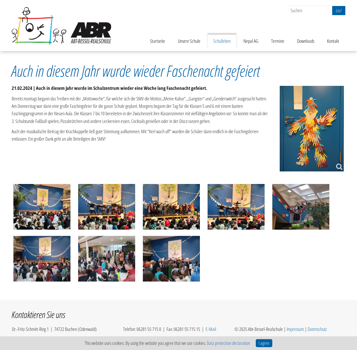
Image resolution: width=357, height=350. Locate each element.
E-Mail (211, 329)
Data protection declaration (228, 343)
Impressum (295, 329)
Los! (339, 10)
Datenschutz (317, 329)
